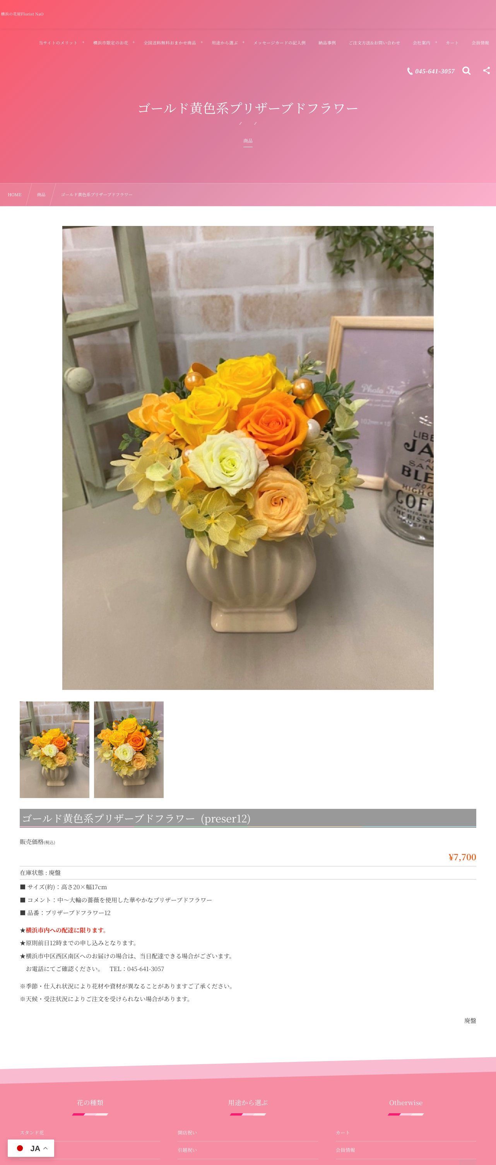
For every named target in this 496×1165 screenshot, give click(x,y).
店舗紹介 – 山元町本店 (360, 1050)
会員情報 (345, 927)
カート (343, 910)
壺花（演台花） (37, 1015)
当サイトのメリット (357, 945)
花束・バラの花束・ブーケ (49, 963)
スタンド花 (32, 910)
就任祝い (187, 945)
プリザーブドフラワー (43, 980)
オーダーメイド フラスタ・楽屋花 (56, 1103)
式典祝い (187, 1015)
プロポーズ (190, 1050)
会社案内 (345, 1033)
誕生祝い (187, 998)
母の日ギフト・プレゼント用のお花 (216, 1068)
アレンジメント (36, 945)
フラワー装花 (34, 1085)
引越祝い (187, 927)
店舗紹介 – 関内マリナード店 (367, 1068)
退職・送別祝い (195, 963)
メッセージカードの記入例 (364, 980)
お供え (185, 1033)
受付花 (27, 1068)
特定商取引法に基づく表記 (365, 1085)
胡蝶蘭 (27, 927)
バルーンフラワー (39, 1050)
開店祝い (187, 910)
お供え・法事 (34, 1033)
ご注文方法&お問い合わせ (364, 1015)
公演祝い (187, 980)
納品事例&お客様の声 (359, 963)
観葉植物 (29, 998)
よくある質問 (350, 998)
